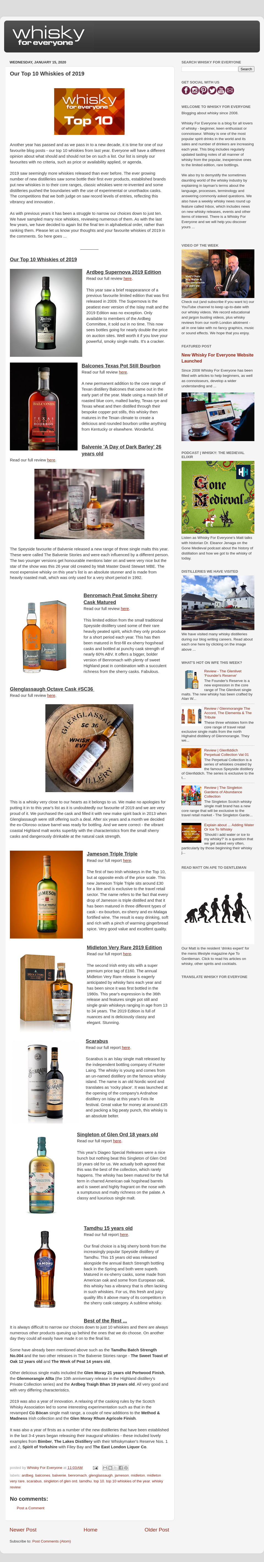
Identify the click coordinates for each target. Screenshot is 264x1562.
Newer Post (23, 1530)
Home (90, 1530)
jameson (122, 1475)
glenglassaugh (101, 1475)
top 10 (99, 1481)
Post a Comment (31, 1508)
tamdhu (85, 1481)
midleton (138, 1475)
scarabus (34, 1481)
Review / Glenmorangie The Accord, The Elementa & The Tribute (228, 712)
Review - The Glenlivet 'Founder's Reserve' (222, 673)
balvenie (59, 1475)
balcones (42, 1475)
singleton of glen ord (60, 1481)
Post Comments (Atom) (51, 1541)
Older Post (157, 1530)
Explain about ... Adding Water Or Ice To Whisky (229, 827)
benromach (77, 1475)
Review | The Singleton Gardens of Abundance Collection (223, 792)
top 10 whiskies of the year (128, 1481)
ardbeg (27, 1475)
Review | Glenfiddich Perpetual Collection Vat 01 (226, 752)
